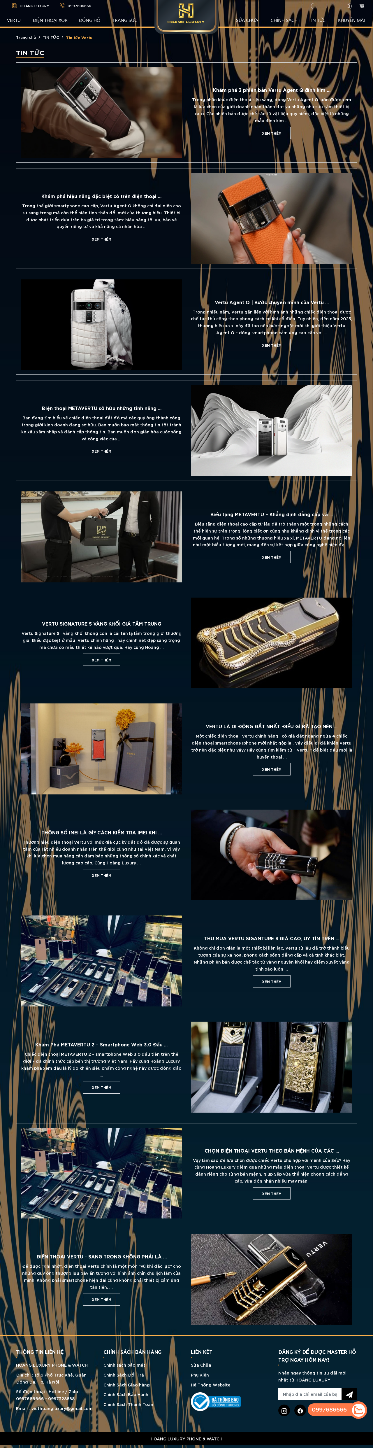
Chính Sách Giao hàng (126, 1384)
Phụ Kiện (200, 1374)
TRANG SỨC (124, 20)
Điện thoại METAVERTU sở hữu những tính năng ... (101, 408)
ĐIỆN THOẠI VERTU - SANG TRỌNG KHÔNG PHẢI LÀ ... (101, 1256)
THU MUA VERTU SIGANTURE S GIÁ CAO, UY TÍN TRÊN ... (271, 938)
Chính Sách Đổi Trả (123, 1374)
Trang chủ (26, 37)
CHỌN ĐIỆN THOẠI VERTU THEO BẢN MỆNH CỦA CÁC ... (272, 1150)
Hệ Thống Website (211, 1384)
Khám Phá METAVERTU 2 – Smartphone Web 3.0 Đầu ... (101, 1044)
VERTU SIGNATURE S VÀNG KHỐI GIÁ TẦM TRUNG (101, 623)
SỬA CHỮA (247, 20)
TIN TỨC (317, 20)
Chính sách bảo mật (124, 1365)
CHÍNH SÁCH (284, 20)
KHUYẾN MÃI (351, 20)
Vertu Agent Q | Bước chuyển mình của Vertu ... (272, 302)
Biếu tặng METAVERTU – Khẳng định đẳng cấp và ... (271, 514)
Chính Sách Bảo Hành (125, 1394)
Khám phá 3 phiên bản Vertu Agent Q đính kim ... (271, 89)
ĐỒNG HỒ (89, 20)
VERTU (14, 20)
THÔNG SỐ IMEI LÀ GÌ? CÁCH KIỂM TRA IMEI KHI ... (101, 832)
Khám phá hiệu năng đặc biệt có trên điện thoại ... (101, 195)
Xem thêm (271, 133)
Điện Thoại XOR (50, 20)
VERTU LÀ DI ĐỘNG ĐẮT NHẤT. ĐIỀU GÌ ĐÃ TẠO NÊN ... (271, 726)
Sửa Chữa (201, 1365)
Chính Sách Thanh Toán (128, 1404)
